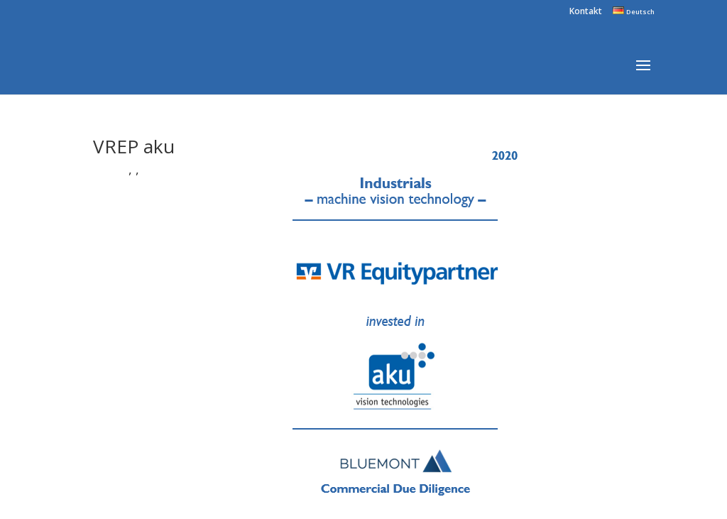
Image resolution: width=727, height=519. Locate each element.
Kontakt (585, 12)
